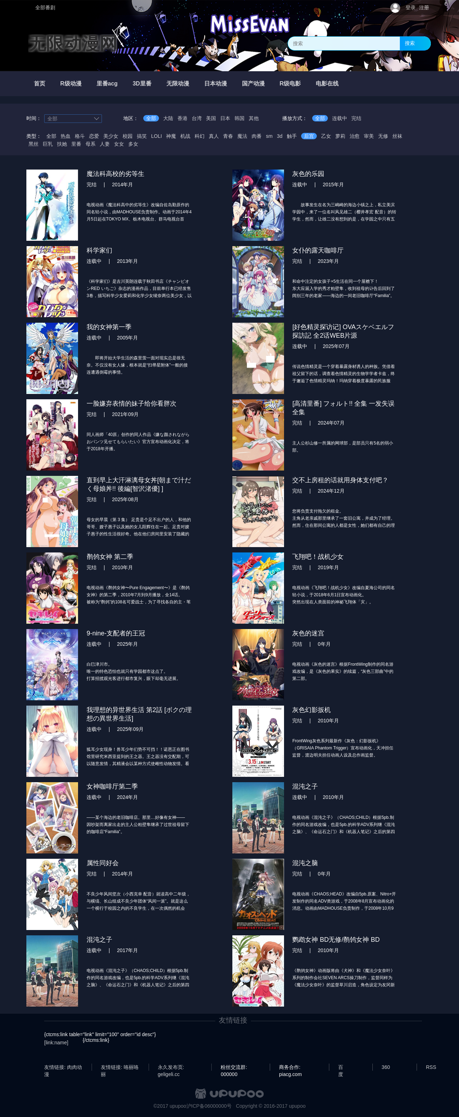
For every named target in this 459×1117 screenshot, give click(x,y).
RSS (431, 1067)
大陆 (168, 118)
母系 (91, 144)
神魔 (171, 136)
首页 (39, 83)
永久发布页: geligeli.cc (171, 1067)
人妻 (105, 144)
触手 (292, 136)
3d (280, 136)
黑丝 (33, 144)
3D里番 (142, 83)
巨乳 (48, 144)
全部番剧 (45, 7)
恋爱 (94, 136)
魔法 (242, 136)
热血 (66, 136)
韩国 (239, 118)
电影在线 (327, 83)
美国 (211, 118)
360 (386, 1067)
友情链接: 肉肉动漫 (63, 1067)
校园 (128, 136)
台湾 (197, 118)
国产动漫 (253, 83)
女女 (119, 144)
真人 (214, 136)
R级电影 (290, 83)
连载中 (339, 118)
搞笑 (142, 136)
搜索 (410, 43)
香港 (182, 118)
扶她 (62, 144)
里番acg (107, 83)
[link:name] (56, 1042)
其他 (254, 118)
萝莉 (340, 136)
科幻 (200, 136)
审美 (369, 136)
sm (269, 136)
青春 (228, 136)
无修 (383, 136)
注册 (424, 7)
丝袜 (397, 136)
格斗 (80, 136)
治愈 (355, 136)
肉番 (257, 136)
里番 (76, 144)
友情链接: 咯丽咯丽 (120, 1067)
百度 (340, 1067)
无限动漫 (177, 83)
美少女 (110, 136)
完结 (356, 118)
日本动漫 (215, 83)
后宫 (309, 136)
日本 (225, 118)
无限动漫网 (72, 43)
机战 (185, 136)
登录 (411, 7)
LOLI (156, 136)
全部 (151, 118)
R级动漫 (71, 83)
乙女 (326, 136)
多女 (133, 144)
